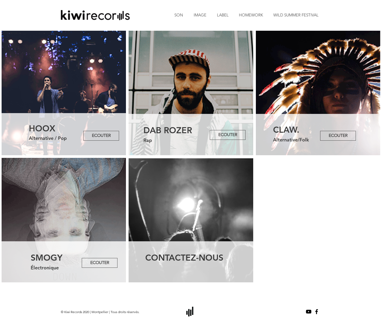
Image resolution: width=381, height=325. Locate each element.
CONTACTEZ (170, 257)
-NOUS (209, 257)
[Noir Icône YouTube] (308, 311)
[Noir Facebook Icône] (316, 311)
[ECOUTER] (101, 136)
